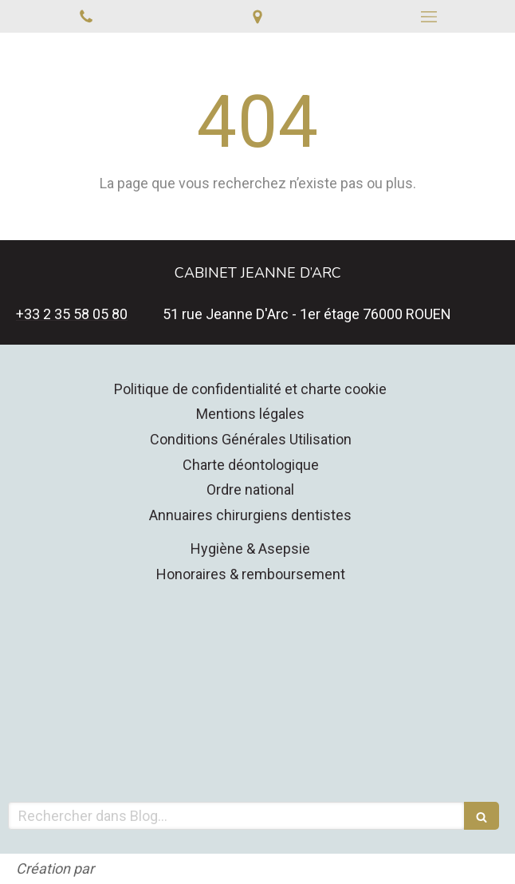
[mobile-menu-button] (429, 17)
